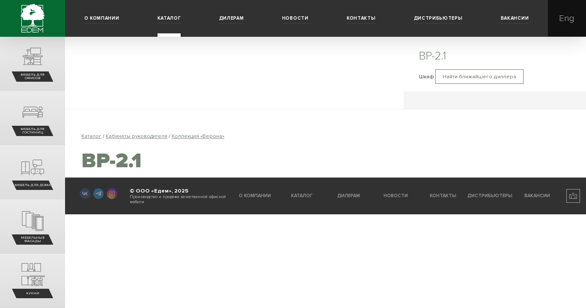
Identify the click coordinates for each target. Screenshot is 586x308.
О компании (101, 18)
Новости (295, 18)
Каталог (169, 18)
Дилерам (231, 18)
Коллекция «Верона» (198, 136)
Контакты (361, 18)
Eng (566, 18)
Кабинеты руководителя (136, 136)
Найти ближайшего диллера (479, 76)
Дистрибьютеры (438, 18)
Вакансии (515, 18)
